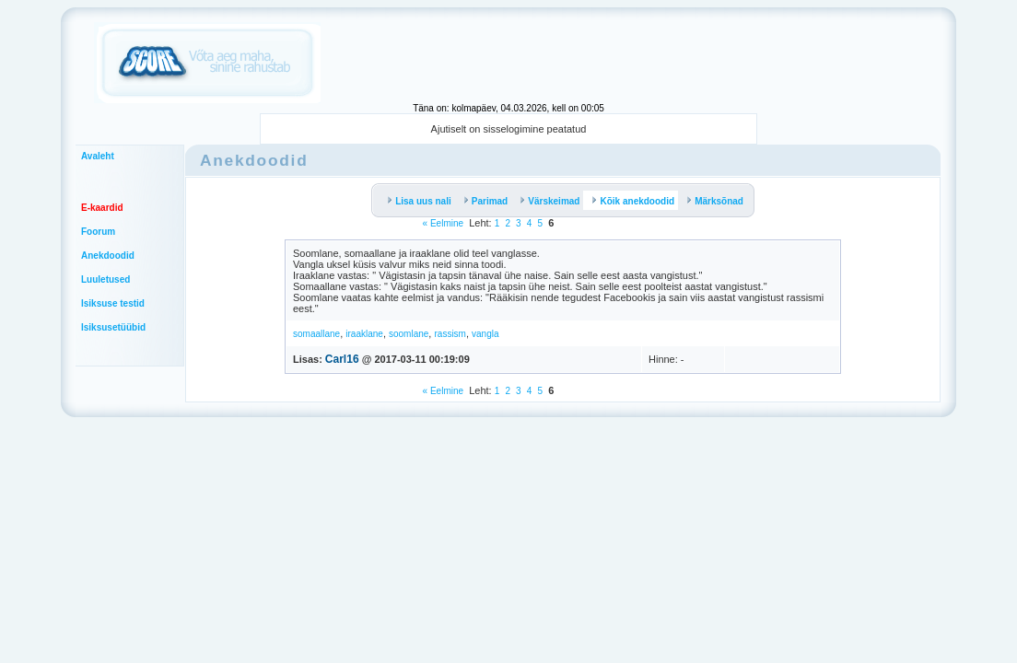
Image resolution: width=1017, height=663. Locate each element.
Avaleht (97, 156)
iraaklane (364, 334)
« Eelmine (443, 223)
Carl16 (342, 359)
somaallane (316, 334)
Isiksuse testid (113, 303)
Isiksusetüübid (113, 327)
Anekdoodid (107, 255)
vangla (485, 334)
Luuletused (105, 279)
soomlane (408, 334)
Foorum (98, 232)
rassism (449, 334)
